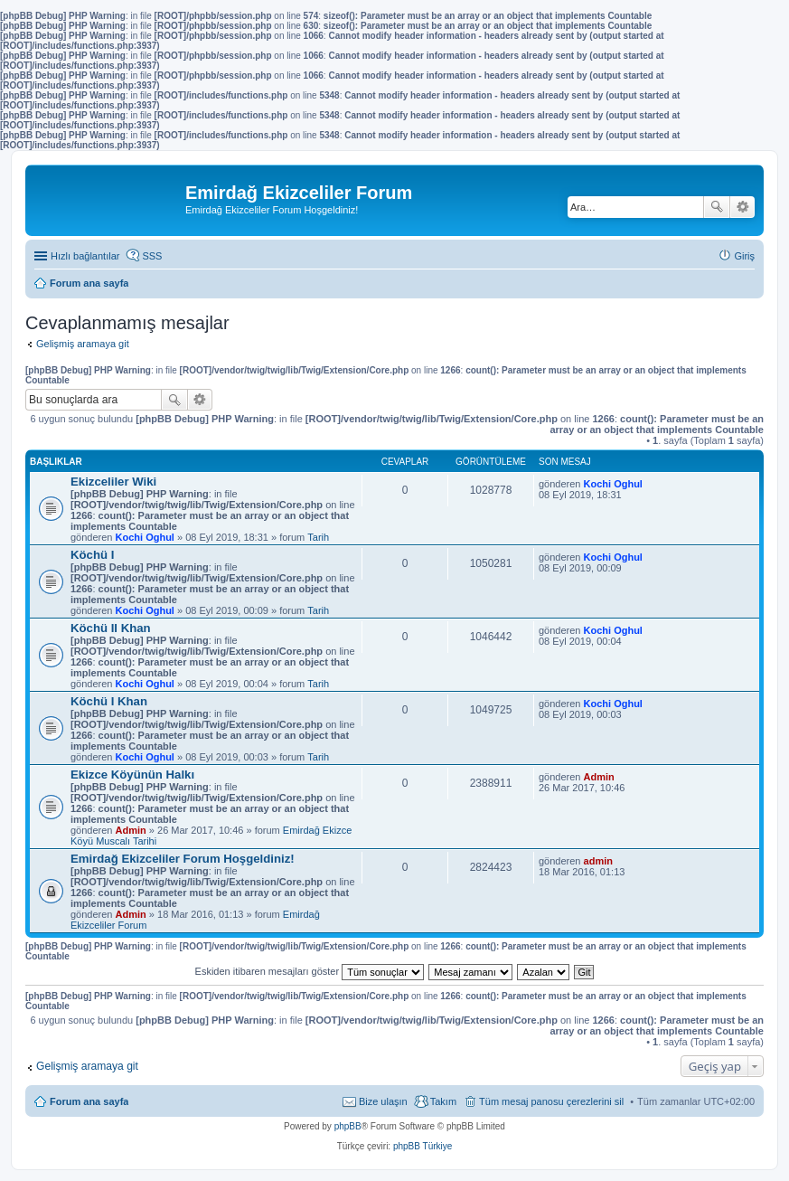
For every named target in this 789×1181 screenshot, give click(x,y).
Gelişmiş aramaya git (82, 343)
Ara (716, 207)
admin (598, 860)
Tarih (318, 537)
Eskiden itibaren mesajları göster (310, 971)
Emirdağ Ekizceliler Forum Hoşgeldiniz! (182, 858)
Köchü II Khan (110, 628)
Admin (131, 830)
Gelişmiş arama (742, 207)
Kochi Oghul (145, 537)
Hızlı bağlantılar (85, 255)
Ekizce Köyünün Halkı (132, 774)
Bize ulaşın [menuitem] (383, 1101)
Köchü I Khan (108, 701)
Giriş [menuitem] (744, 255)
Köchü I (92, 555)
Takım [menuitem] (443, 1101)
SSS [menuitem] (152, 255)
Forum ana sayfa (89, 1101)
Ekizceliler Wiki (113, 481)
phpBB (348, 1126)
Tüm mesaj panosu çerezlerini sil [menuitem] (551, 1101)
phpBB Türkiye (422, 1146)
